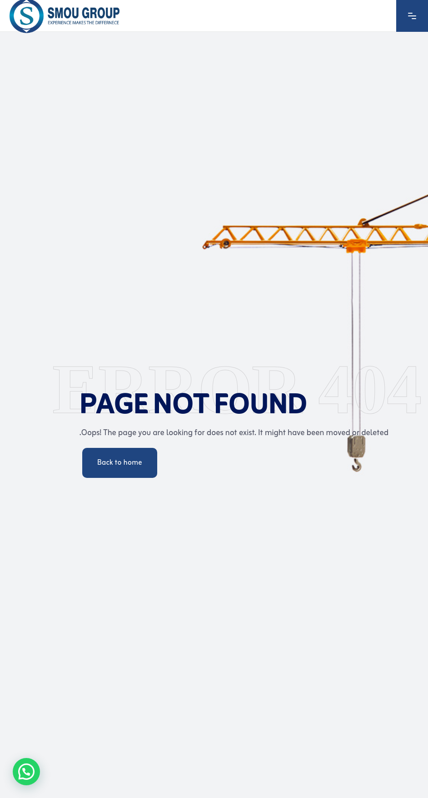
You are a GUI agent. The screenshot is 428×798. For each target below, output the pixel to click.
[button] (26, 771)
